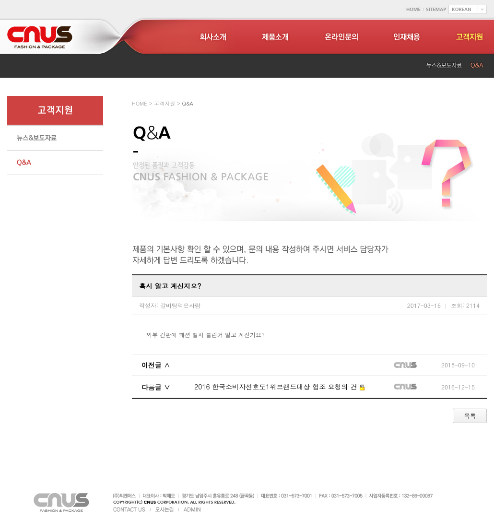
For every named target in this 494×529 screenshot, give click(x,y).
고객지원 (164, 103)
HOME (139, 103)
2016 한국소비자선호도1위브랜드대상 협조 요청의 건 (279, 386)
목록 (469, 416)
